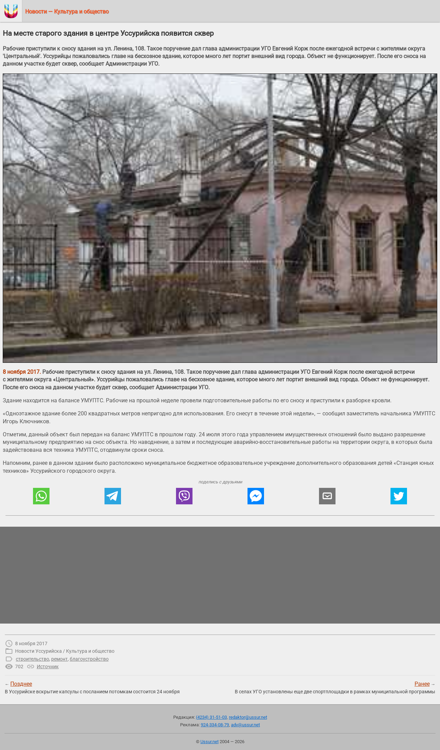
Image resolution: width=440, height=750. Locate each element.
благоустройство (89, 659)
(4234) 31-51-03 (211, 717)
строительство (32, 659)
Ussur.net (209, 741)
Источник (48, 666)
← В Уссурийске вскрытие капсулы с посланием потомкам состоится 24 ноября (92, 687)
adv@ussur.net (245, 724)
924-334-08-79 (215, 724)
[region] (220, 575)
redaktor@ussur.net (248, 717)
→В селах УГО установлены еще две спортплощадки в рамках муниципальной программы (335, 687)
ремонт (59, 659)
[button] (41, 496)
